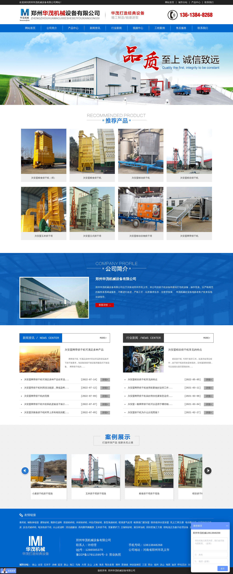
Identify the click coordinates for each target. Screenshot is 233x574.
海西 (168, 565)
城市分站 (182, 2)
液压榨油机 (139, 527)
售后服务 (181, 28)
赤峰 (54, 565)
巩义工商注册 (177, 522)
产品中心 (195, 2)
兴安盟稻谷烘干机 (189, 178)
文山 (89, 565)
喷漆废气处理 (125, 522)
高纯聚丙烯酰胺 (86, 527)
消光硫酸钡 (71, 527)
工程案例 (160, 28)
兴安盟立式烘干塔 (92, 236)
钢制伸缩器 (33, 522)
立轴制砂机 (126, 527)
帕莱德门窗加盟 (142, 522)
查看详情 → (105, 305)
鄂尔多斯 (109, 565)
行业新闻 (116, 28)
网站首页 (169, 2)
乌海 (78, 565)
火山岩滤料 (58, 527)
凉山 (162, 565)
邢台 (150, 565)
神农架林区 (135, 565)
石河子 (47, 565)
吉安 (40, 565)
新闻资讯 (95, 28)
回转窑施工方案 (154, 527)
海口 (72, 565)
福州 (156, 565)
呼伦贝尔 (182, 565)
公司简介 (52, 28)
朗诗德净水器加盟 (160, 522)
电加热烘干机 (45, 527)
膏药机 (22, 522)
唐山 (66, 565)
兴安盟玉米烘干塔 (44, 236)
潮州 (118, 565)
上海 (95, 565)
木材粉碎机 (81, 522)
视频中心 (138, 28)
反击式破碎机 (30, 527)
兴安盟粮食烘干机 (92, 178)
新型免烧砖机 (110, 522)
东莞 (190, 565)
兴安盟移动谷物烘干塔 (140, 236)
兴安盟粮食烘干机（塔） (43, 178)
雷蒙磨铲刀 (114, 527)
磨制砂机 (44, 522)
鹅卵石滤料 (56, 522)
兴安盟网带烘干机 (189, 236)
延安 (60, 565)
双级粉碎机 (69, 522)
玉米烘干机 (101, 527)
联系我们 (209, 2)
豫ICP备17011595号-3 (91, 554)
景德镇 (124, 565)
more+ (103, 338)
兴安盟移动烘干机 (141, 178)
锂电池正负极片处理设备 (175, 527)
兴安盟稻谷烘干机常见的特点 (185, 349)
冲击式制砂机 (95, 522)
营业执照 (115, 554)
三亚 (144, 565)
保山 (34, 565)
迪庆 (174, 565)
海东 (101, 565)
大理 (84, 565)
